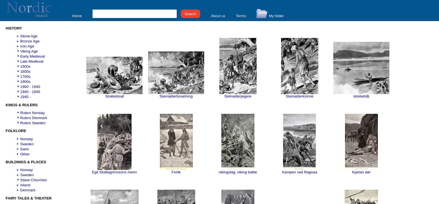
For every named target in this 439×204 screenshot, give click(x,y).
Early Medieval (32, 56)
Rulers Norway (32, 113)
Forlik (176, 170)
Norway (26, 139)
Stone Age (29, 36)
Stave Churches (33, 180)
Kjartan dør (361, 170)
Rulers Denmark (33, 118)
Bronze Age (30, 41)
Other (24, 154)
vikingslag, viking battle (238, 170)
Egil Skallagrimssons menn (114, 170)
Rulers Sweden (32, 123)
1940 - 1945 (30, 92)
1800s (25, 82)
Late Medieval (31, 61)
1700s (25, 76)
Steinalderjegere (238, 94)
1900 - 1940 (30, 87)
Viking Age (29, 51)
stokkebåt (361, 94)
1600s (25, 71)
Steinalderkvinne (299, 94)
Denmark (27, 190)
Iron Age (27, 46)
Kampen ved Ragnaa (299, 170)
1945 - (25, 97)
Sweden (27, 144)
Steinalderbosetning (176, 94)
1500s (25, 66)
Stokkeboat (114, 94)
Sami (24, 149)
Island (25, 185)
